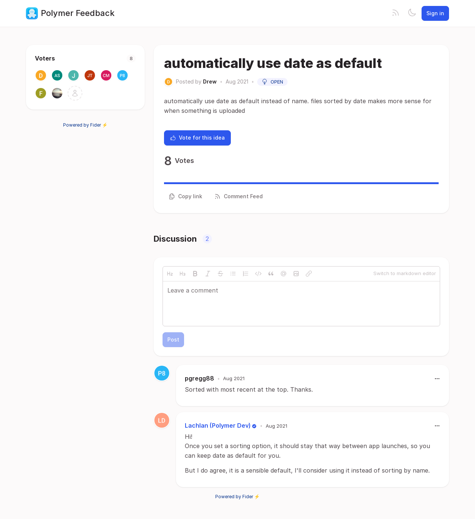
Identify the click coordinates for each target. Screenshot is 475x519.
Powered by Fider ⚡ (85, 125)
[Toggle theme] (412, 13)
